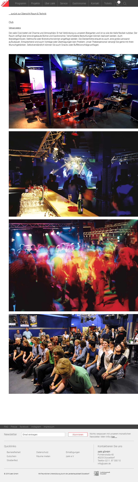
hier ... (114, 436)
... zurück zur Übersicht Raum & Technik (27, 13)
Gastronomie (79, 3)
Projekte (35, 3)
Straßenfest (12, 460)
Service (64, 3)
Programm (20, 3)
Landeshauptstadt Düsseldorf (102, 473)
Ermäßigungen (73, 452)
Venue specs (15, 27)
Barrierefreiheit (13, 452)
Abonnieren (78, 434)
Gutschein (11, 456)
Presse (14, 426)
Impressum (49, 426)
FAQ (6, 426)
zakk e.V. (70, 456)
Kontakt (95, 3)
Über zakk (50, 3)
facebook (24, 426)
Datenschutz (42, 452)
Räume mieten (43, 456)
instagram (36, 426)
